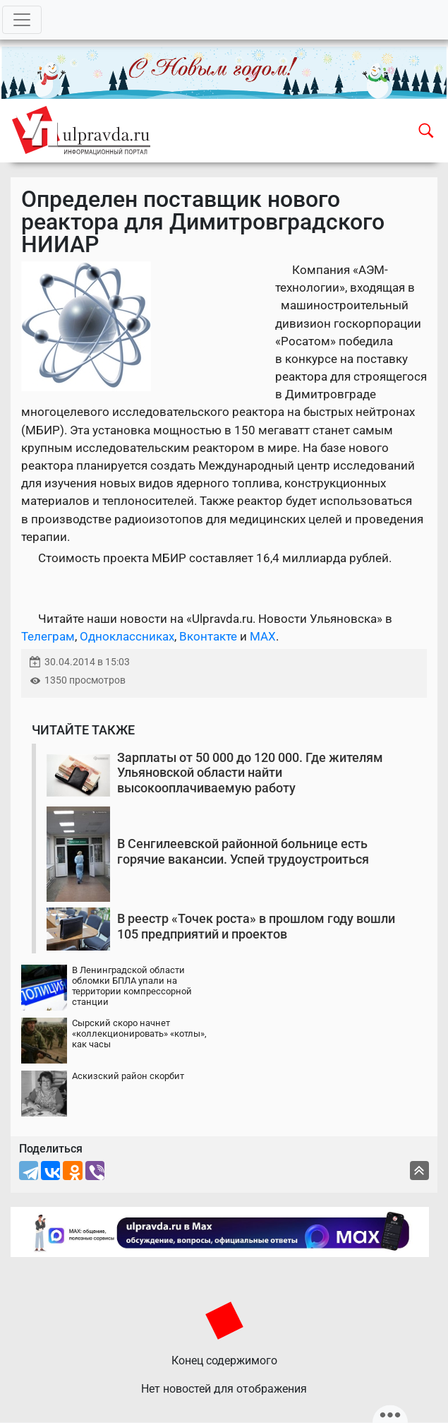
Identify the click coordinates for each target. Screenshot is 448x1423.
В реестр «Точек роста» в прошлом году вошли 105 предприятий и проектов (256, 926)
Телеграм (48, 636)
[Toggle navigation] (22, 20)
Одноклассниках (127, 636)
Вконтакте (208, 636)
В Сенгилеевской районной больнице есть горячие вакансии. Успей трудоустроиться (243, 851)
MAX (263, 636)
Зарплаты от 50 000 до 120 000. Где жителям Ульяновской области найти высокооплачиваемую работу (250, 772)
